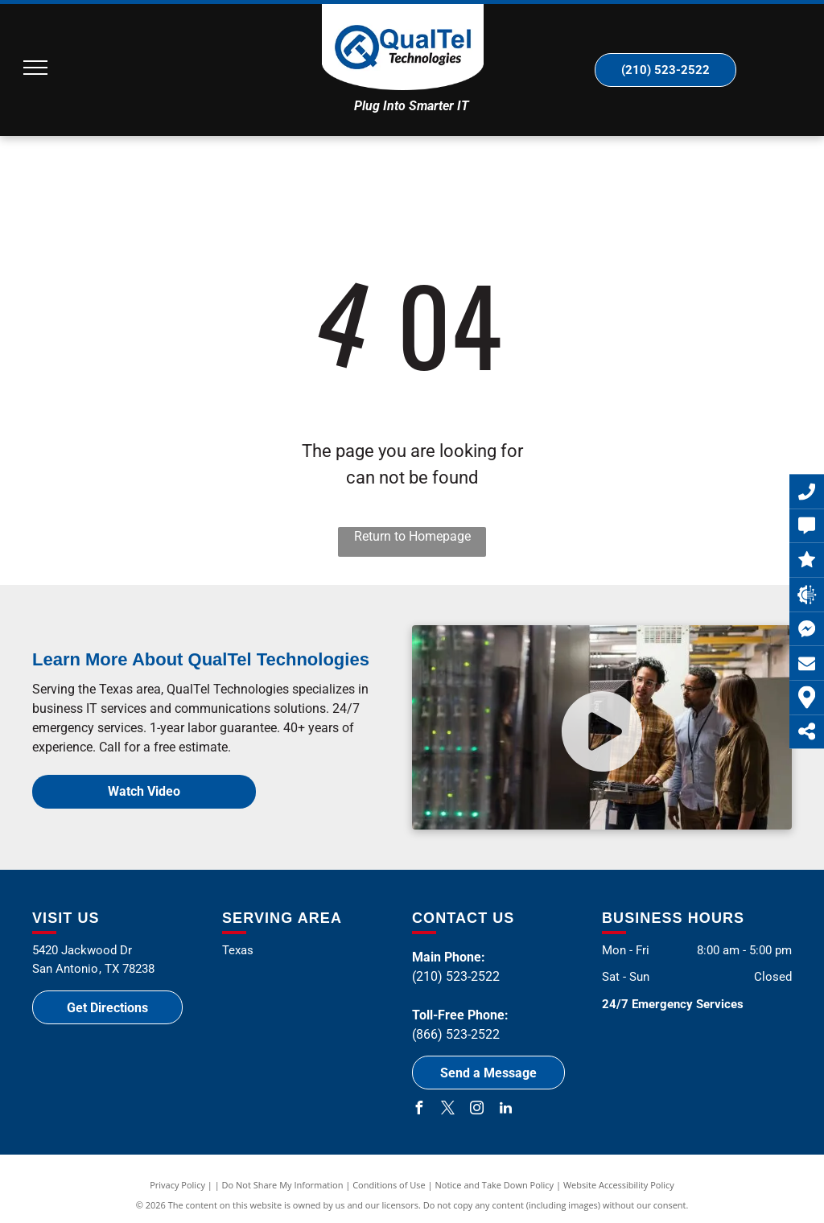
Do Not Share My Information (283, 1185)
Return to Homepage (412, 536)
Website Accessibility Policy (618, 1185)
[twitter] (447, 1109)
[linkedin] (505, 1109)
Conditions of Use (389, 1185)
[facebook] (418, 1109)
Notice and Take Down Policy (494, 1185)
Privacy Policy (177, 1185)
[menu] (35, 68)
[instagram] (476, 1109)
